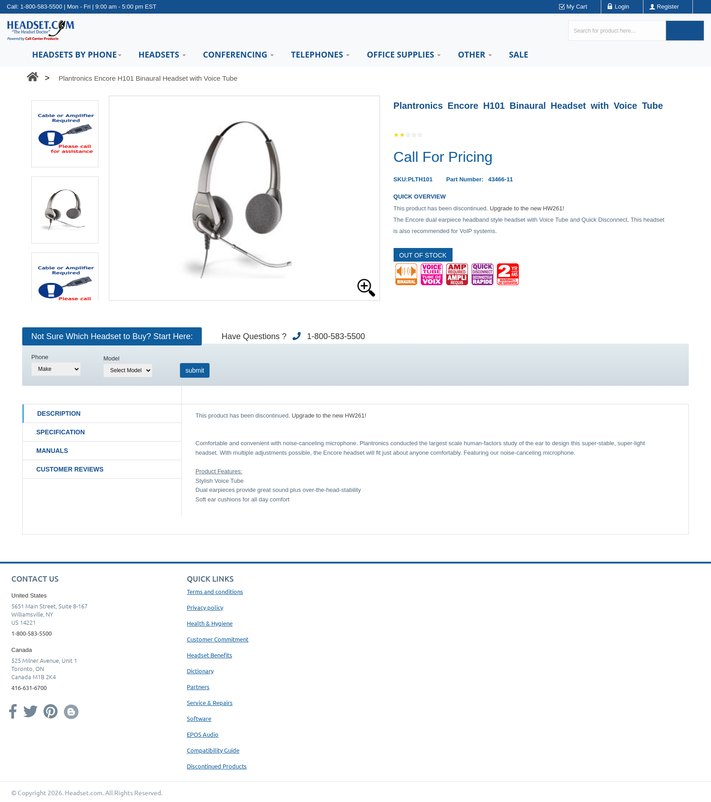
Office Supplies (404, 54)
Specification (60, 432)
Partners (198, 686)
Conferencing (238, 54)
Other (475, 54)
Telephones (320, 54)
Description (59, 413)
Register (668, 6)
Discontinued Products (217, 766)
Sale (519, 54)
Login (622, 6)
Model (111, 358)
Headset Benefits (209, 655)
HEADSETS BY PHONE (77, 54)
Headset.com (83, 792)
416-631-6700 (29, 687)
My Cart (576, 6)
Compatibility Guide (213, 750)
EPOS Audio (203, 734)
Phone (40, 357)
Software (199, 718)
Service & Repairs (210, 702)
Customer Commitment (217, 639)
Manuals (52, 450)
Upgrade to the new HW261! (527, 208)
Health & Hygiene (210, 623)
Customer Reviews (69, 469)
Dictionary (200, 671)
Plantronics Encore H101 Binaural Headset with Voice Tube (147, 78)
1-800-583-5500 (41, 6)
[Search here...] (617, 30)
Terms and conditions (215, 591)
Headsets (162, 54)
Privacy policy (205, 607)
